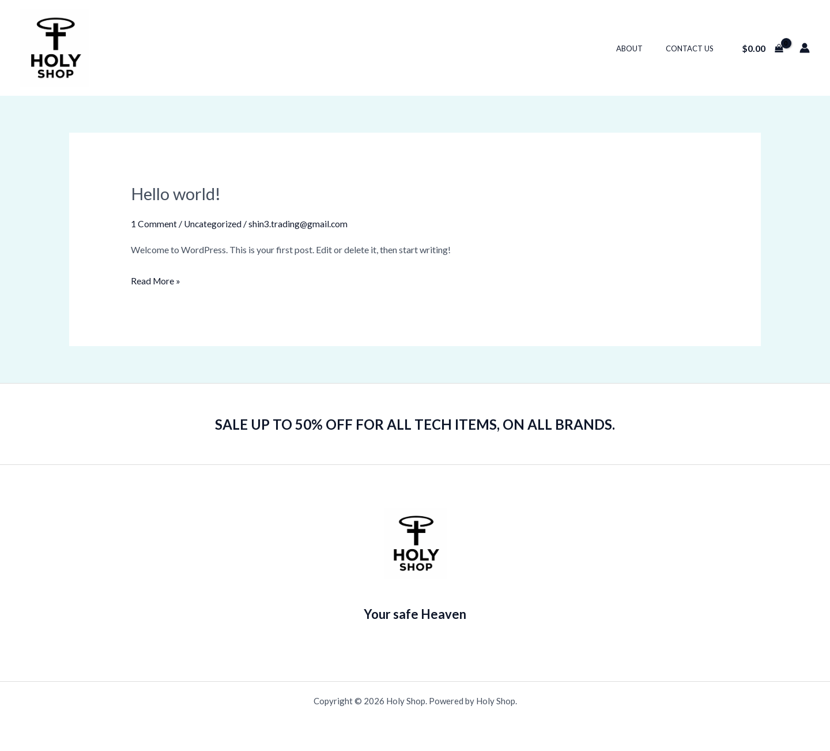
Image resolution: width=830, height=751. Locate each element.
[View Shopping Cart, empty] (762, 48)
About (641, 48)
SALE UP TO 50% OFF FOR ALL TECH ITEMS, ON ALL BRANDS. (415, 423)
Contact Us (694, 48)
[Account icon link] (804, 48)
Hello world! (177, 193)
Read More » (156, 279)
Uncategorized (213, 223)
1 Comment (154, 223)
